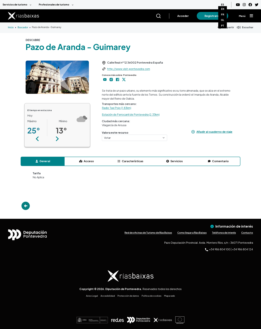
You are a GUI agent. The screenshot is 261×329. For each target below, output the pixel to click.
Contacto (247, 232)
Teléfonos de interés (224, 232)
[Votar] (134, 138)
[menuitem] (18, 5)
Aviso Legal (92, 295)
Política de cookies (151, 295)
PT (222, 25)
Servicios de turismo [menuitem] (15, 4)
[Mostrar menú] (251, 16)
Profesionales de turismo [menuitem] (54, 4)
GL (222, 19)
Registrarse (212, 16)
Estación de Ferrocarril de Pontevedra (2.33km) (131, 114)
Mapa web (169, 295)
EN (222, 8)
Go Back (26, 206)
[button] (37, 138)
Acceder (183, 16)
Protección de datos (128, 295)
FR (222, 14)
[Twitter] (256, 4)
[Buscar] (162, 16)
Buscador (23, 27)
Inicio (11, 27)
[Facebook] (250, 4)
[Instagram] (244, 4)
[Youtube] (238, 4)
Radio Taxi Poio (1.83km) (116, 108)
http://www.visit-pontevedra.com (128, 69)
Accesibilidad (108, 295)
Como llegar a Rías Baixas (192, 232)
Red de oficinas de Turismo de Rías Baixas (148, 232)
